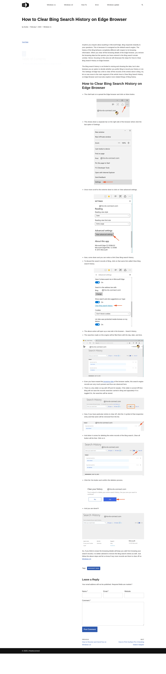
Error (97, 5)
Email (106, 608)
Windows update (114, 5)
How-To (84, 5)
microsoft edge (94, 585)
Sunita (26, 27)
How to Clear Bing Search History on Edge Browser (44, 59)
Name (85, 608)
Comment (86, 618)
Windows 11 (50, 5)
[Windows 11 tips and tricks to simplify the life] (25, 5)
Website (127, 608)
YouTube (25, 42)
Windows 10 (68, 5)
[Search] (142, 4)
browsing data (109, 394)
